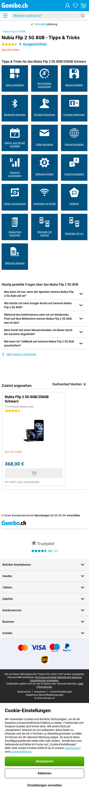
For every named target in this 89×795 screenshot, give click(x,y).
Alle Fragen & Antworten (19, 354)
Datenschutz (24, 691)
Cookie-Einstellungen (60, 691)
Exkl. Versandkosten (28, 482)
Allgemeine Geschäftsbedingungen (44, 695)
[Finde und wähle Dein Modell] (48, 15)
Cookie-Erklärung (20, 751)
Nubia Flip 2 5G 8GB (14, 31)
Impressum (40, 691)
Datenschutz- (73, 748)
